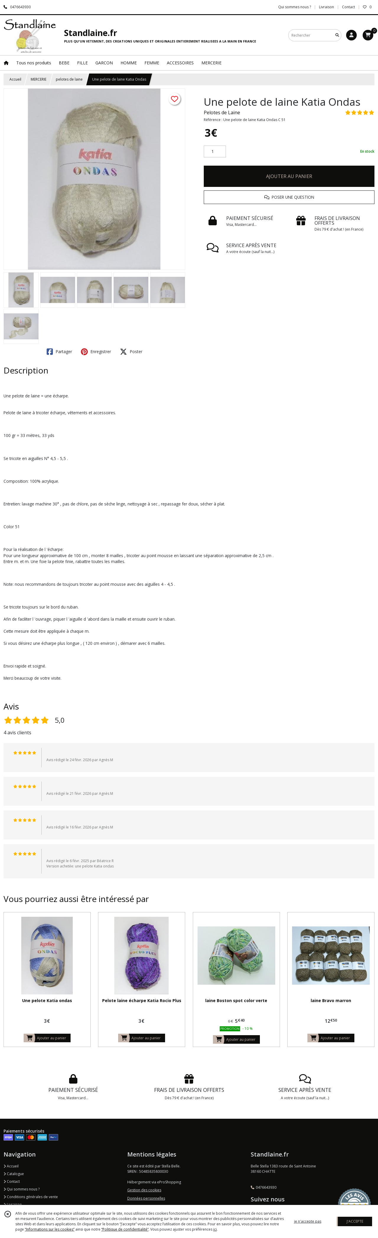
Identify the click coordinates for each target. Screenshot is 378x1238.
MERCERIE (38, 79)
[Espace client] (351, 35)
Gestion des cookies (144, 1190)
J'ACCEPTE (355, 1221)
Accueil (15, 79)
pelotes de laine (69, 79)
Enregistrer (96, 351)
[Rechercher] (337, 35)
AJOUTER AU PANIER (289, 176)
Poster (131, 351)
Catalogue (14, 1173)
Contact (348, 6)
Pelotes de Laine (222, 112)
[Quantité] (215, 151)
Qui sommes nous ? (22, 1189)
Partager (59, 351)
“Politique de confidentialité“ (125, 1229)
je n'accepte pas (307, 1221)
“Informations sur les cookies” (49, 1229)
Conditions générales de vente (31, 1196)
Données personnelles (146, 1198)
